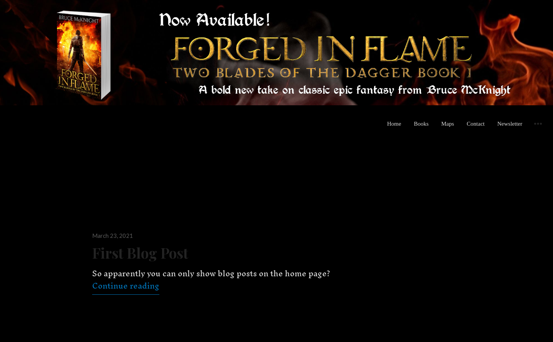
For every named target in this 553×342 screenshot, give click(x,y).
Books (421, 124)
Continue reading (125, 286)
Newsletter (509, 124)
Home (394, 124)
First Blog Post (140, 252)
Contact (476, 124)
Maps (447, 124)
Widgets (538, 129)
